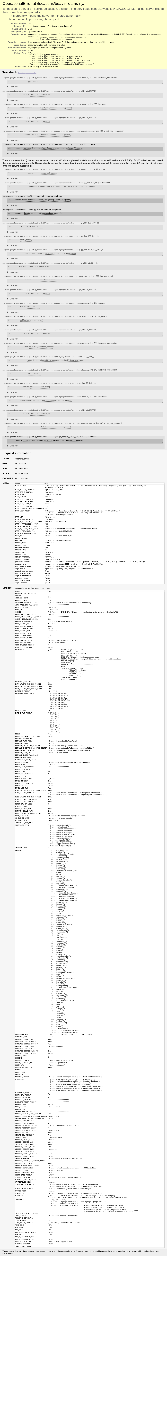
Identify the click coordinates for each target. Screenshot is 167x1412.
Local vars (13, 91)
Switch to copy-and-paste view (27, 77)
